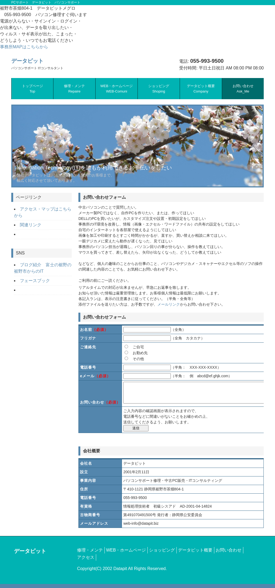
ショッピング (158, 88)
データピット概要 (201, 88)
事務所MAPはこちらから (24, 47)
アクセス (85, 561)
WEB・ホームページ (116, 88)
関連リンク (30, 225)
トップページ (32, 88)
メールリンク (168, 304)
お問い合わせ (243, 88)
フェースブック (35, 280)
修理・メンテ (74, 88)
